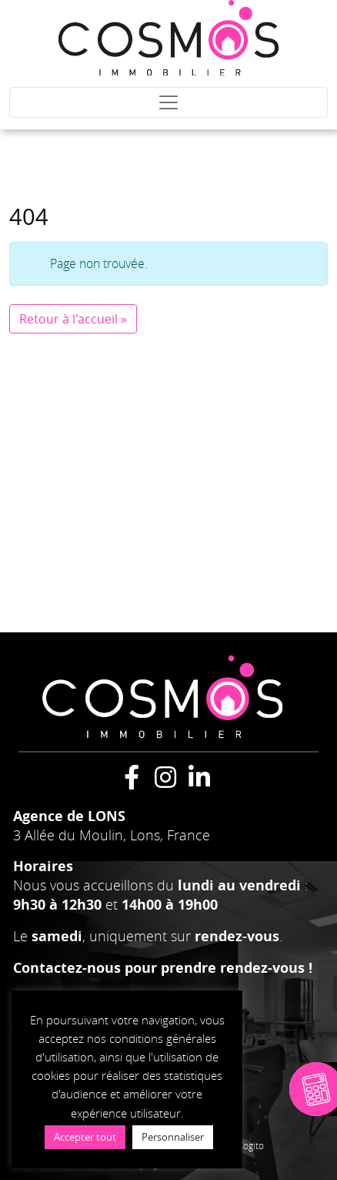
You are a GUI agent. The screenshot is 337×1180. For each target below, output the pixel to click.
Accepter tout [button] (85, 1137)
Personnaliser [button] (173, 1137)
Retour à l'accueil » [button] (73, 318)
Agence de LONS (69, 816)
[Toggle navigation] (168, 102)
